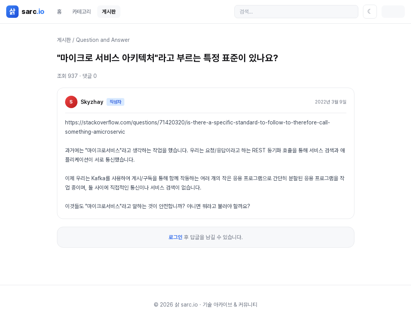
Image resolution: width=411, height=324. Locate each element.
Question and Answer (103, 40)
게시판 (109, 12)
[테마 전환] (370, 12)
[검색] (296, 11)
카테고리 (81, 12)
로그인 (175, 237)
